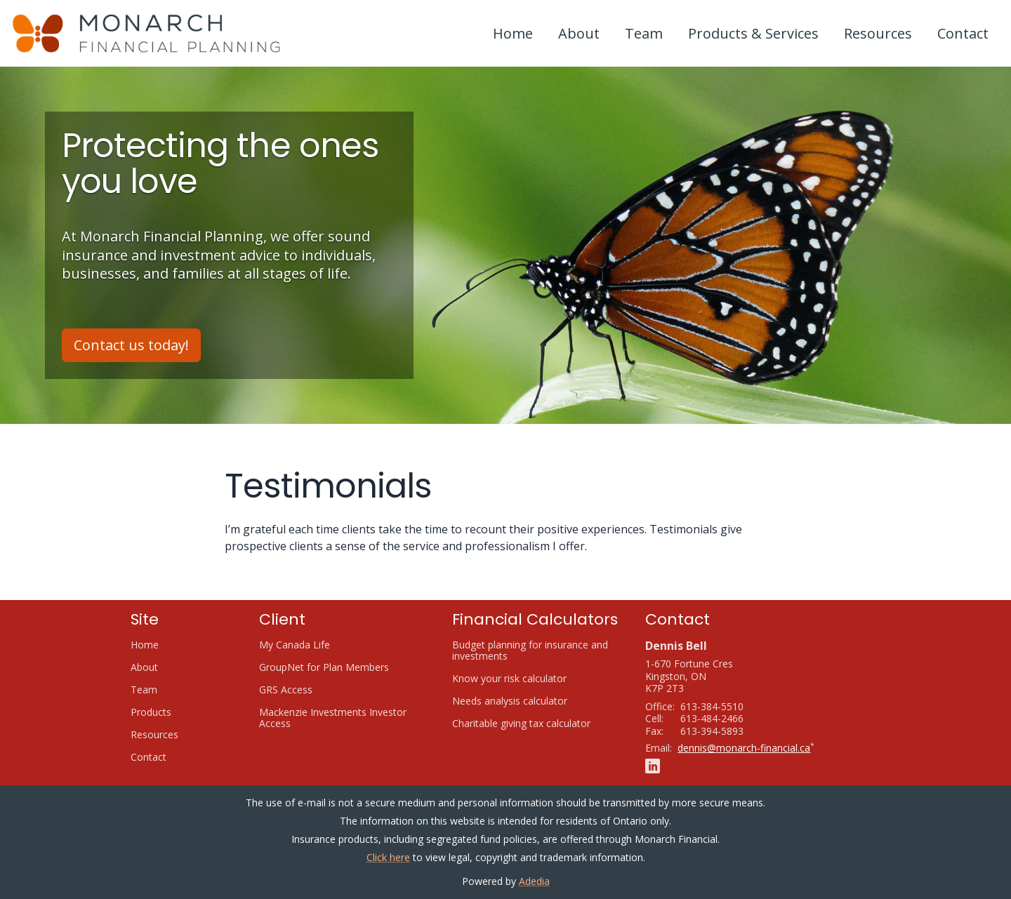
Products (151, 712)
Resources (878, 33)
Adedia (534, 881)
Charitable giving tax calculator (537, 723)
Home (513, 33)
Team (644, 33)
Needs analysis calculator (527, 701)
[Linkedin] (652, 765)
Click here (388, 857)
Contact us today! (131, 344)
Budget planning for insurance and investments (530, 650)
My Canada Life (311, 645)
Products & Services (753, 33)
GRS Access (303, 689)
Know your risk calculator (526, 678)
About (579, 33)
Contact (963, 33)
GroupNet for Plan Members (341, 667)
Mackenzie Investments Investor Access (333, 718)
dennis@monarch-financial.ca (744, 747)
